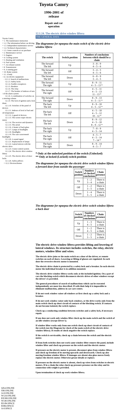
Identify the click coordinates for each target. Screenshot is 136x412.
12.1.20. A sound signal (14, 139)
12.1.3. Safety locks (13, 81)
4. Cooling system (11, 57)
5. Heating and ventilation (14, 60)
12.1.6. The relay (11, 89)
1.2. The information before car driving (19, 43)
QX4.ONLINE (7, 388)
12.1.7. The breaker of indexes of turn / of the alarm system (18, 92)
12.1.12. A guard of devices (16, 115)
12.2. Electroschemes (13, 163)
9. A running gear (10, 69)
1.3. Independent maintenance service (18, 45)
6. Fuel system (9, 62)
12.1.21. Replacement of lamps (17, 141)
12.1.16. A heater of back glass (17, 127)
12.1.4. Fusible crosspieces (15, 84)
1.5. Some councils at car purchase (17, 50)
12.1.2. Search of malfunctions (17, 79)
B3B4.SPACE (7, 406)
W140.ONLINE (8, 401)
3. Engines (8, 55)
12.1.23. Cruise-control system (17, 149)
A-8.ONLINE (7, 393)
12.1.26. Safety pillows (14, 161)
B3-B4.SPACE (7, 403)
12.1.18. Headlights (12, 132)
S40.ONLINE (7, 390)
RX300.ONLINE (9, 398)
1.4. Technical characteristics (15, 48)
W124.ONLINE (8, 395)
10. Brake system (10, 72)
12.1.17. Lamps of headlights (16, 129)
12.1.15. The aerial (12, 125)
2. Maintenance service (13, 53)
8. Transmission (10, 67)
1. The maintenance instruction (16, 41)
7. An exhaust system (12, 65)
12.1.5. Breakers (11, 86)
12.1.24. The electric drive (60, 33)
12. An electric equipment (13, 77)
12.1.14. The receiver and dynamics (19, 122)
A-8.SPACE (6, 408)
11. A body (8, 74)
